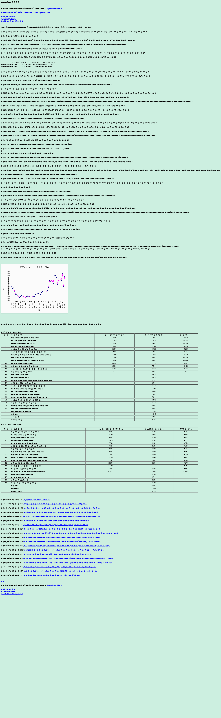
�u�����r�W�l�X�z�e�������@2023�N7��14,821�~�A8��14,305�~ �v (59, 567)
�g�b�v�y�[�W (54, 8)
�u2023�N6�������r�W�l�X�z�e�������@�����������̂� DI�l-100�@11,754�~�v (67, 563)
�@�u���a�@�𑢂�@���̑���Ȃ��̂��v (36, 500)
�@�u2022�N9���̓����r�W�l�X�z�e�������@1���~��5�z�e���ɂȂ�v (61, 516)
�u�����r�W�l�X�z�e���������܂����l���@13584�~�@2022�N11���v (62, 529)
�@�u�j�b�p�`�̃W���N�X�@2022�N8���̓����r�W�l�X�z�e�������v (61, 512)
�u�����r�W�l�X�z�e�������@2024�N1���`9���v (52, 575)
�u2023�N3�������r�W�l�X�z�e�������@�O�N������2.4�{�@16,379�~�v (65, 550)
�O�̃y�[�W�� (8, 16)
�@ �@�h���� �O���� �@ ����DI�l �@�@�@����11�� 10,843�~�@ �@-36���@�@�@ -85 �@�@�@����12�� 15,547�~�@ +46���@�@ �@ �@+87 (30, 64)
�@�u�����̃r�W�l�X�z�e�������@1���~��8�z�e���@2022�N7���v (61, 508)
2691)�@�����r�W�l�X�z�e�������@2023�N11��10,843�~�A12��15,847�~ (46, 27)
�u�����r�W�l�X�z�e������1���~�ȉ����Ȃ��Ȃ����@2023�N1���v (61, 541)
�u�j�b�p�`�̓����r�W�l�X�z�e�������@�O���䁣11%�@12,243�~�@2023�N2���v (67, 546)
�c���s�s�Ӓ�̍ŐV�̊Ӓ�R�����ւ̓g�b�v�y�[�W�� (25, 12)
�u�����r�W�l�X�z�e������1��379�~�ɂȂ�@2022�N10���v (55, 525)
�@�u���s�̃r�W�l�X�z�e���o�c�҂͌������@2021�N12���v (55, 504)
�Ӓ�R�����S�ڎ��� (12, 21)
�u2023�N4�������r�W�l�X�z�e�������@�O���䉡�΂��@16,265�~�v (57, 554)
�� (2, 581)
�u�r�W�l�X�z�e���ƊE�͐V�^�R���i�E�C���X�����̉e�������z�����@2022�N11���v (71, 533)
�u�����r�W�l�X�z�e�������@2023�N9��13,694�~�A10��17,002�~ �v (60, 571)
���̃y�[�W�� (8, 19)
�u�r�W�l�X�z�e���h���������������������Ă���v (56, 520)
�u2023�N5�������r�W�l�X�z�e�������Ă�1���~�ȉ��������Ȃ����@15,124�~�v (68, 558)
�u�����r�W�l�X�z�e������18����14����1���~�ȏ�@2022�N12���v (62, 537)
